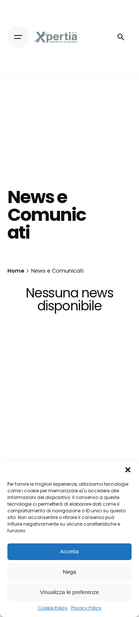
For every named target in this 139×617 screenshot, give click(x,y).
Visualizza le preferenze (69, 592)
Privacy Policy (86, 608)
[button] (128, 469)
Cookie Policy (52, 608)
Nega (69, 572)
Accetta (69, 551)
